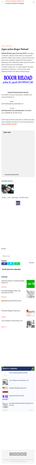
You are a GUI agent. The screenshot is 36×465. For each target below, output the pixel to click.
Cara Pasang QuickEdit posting (11, 301)
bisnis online (8, 46)
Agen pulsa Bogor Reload (14, 49)
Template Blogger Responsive (10, 311)
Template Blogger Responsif (14, 1)
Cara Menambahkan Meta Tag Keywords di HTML (10, 291)
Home (3, 46)
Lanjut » (31, 410)
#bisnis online (6, 256)
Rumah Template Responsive (19, 461)
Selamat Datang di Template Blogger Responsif (12, 282)
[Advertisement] (18, 25)
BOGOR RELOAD (11, 124)
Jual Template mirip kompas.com (12, 321)
